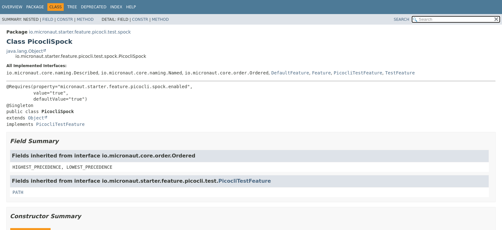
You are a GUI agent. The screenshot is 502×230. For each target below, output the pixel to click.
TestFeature (400, 72)
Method (85, 19)
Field (47, 19)
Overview (12, 7)
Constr (65, 19)
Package (35, 7)
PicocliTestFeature (358, 72)
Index (116, 7)
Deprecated (94, 7)
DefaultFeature (290, 72)
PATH (17, 192)
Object (36, 117)
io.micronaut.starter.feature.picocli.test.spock (80, 31)
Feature (321, 72)
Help (131, 7)
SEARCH (401, 19)
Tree (72, 7)
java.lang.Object (24, 51)
